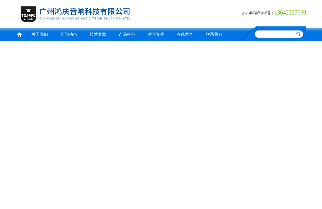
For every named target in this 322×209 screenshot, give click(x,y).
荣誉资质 (156, 34)
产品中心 (127, 34)
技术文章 (98, 34)
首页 (19, 33)
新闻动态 (69, 34)
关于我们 (40, 34)
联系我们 (214, 34)
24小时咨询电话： (258, 13)
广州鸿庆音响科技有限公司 (87, 13)
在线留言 (185, 34)
